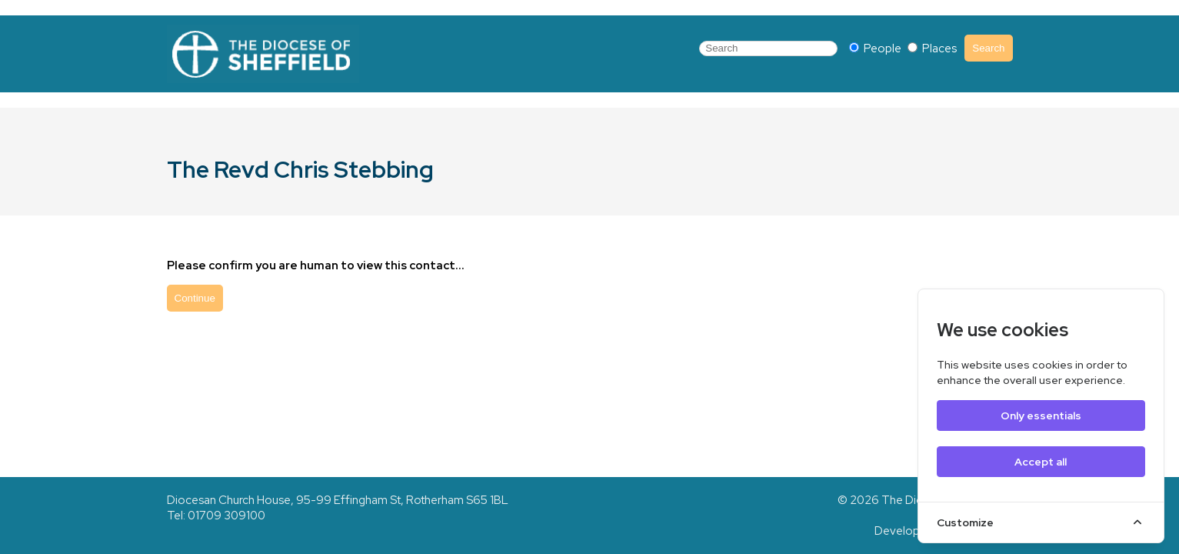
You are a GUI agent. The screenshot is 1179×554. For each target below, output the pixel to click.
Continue (195, 298)
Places (932, 48)
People (876, 48)
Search (988, 48)
